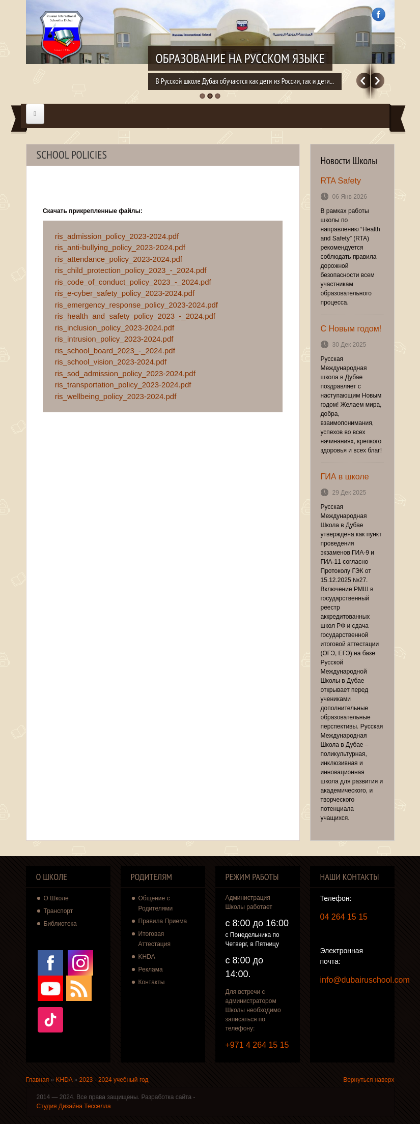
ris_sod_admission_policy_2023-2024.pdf (125, 373)
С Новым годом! (351, 328)
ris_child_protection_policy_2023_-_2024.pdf (131, 270)
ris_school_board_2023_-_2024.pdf (115, 350)
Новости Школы (349, 160)
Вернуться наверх (368, 1079)
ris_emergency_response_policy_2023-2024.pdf (136, 304)
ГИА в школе (345, 476)
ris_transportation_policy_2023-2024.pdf (123, 384)
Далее (377, 80)
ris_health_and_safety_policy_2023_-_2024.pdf (135, 316)
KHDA (146, 956)
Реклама (150, 969)
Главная (37, 1079)
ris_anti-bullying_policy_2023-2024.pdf (120, 247)
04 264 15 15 (344, 917)
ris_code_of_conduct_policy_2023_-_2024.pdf (133, 282)
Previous (363, 80)
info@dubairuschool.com (365, 980)
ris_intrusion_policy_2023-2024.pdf (114, 339)
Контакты (151, 982)
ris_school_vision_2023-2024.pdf (110, 361)
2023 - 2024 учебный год (114, 1079)
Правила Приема (162, 921)
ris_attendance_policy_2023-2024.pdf (118, 259)
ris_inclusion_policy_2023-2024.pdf (114, 327)
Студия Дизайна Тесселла (74, 1106)
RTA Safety (341, 180)
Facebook (378, 14)
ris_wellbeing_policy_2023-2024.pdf (116, 396)
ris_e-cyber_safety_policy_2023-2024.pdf (124, 293)
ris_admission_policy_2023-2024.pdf (117, 236)
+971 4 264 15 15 (257, 1045)
